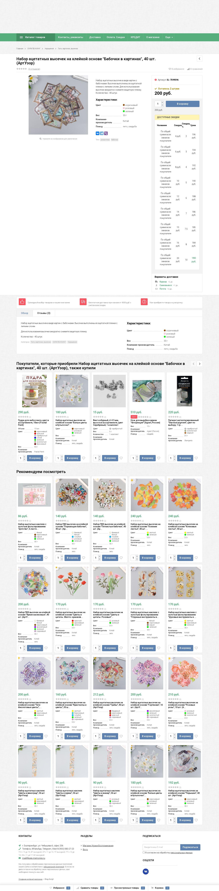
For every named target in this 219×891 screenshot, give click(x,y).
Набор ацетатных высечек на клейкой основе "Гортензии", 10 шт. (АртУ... (147, 704)
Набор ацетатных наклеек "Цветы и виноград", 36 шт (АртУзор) (31, 793)
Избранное (60, 888)
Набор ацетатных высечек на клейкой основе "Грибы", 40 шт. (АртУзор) (109, 704)
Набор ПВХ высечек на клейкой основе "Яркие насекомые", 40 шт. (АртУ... (34, 614)
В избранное (176, 69)
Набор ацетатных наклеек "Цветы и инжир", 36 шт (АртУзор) (106, 793)
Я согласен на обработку (167, 852)
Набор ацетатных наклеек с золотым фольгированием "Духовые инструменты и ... (182, 614)
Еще (168, 37)
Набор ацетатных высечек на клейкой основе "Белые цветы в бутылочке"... (71, 422)
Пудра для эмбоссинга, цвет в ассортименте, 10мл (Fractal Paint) (33, 422)
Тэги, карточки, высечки (68, 49)
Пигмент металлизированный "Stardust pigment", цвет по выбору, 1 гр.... (183, 422)
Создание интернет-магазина (30, 879)
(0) (24, 417)
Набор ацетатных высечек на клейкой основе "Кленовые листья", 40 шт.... (183, 526)
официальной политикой (54, 867)
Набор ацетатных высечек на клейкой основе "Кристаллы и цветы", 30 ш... (71, 704)
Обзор (24, 313)
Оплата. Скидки (116, 37)
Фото (85, 849)
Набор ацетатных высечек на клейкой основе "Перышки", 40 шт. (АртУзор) (184, 793)
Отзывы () (43, 313)
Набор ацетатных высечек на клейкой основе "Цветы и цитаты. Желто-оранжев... (70, 614)
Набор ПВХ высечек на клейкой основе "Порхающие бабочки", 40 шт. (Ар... (72, 526)
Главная (19, 49)
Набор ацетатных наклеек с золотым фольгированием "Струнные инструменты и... (145, 614)
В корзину (182, 103)
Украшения (49, 49)
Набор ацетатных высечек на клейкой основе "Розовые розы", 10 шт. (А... (183, 704)
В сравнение (195, 69)
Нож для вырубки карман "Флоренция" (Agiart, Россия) (145, 421)
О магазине (152, 37)
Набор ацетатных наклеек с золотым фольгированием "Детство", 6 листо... (32, 526)
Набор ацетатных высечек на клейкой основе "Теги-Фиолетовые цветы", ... (33, 704)
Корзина (160, 888)
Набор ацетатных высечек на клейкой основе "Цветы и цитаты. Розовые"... (108, 614)
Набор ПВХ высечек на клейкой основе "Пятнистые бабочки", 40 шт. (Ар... (109, 526)
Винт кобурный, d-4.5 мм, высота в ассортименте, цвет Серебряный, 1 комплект (108, 422)
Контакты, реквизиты (70, 37)
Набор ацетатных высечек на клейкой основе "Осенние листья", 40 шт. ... (145, 526)
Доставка (95, 37)
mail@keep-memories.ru (33, 858)
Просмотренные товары (127, 888)
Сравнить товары (90, 888)
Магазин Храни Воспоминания (98, 845)
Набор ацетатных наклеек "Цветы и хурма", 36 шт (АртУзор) (69, 793)
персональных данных (181, 852)
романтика (105, 140)
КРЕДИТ (135, 37)
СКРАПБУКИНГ (34, 49)
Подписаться (190, 847)
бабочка (114, 140)
